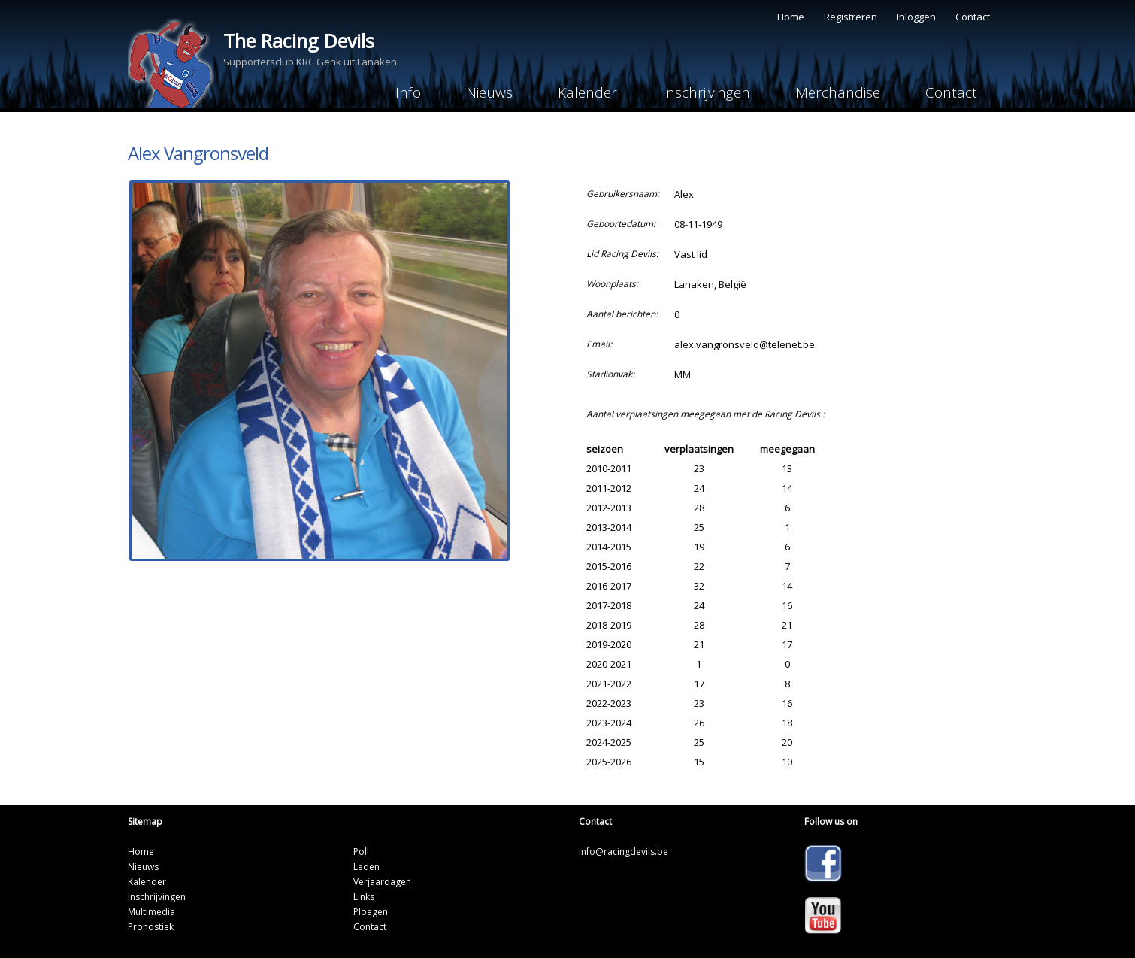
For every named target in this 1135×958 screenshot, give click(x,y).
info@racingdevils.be (623, 851)
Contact (972, 16)
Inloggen (916, 16)
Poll (361, 851)
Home (790, 16)
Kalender (587, 92)
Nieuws (489, 92)
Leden (366, 866)
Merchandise (837, 92)
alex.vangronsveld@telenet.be (744, 344)
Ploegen (370, 911)
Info (408, 92)
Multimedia (151, 911)
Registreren (850, 16)
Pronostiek (151, 926)
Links (363, 896)
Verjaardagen (382, 881)
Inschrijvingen (706, 92)
